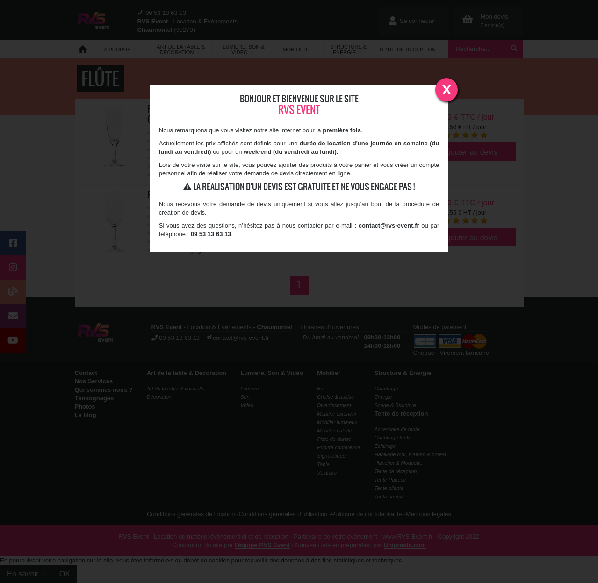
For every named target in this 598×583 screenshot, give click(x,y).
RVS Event (299, 109)
